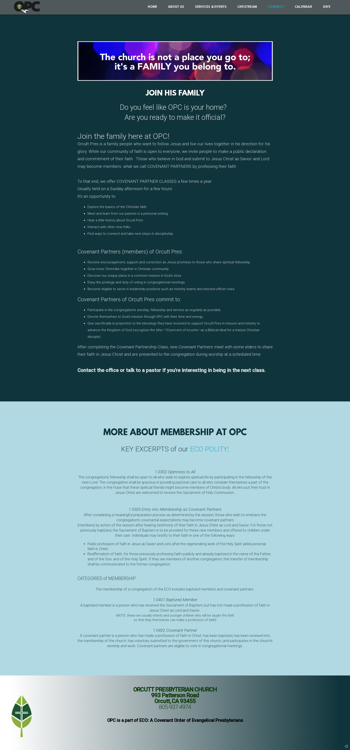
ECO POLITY (208, 449)
